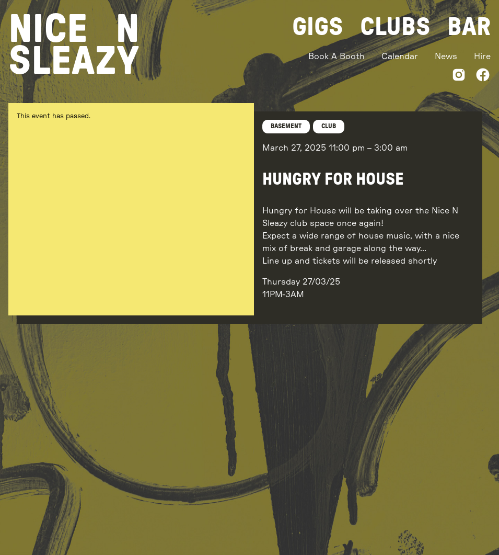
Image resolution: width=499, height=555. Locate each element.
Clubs (395, 27)
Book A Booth (336, 56)
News (446, 56)
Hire (482, 56)
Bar (469, 27)
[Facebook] (483, 76)
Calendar (399, 56)
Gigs (317, 27)
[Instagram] (459, 76)
